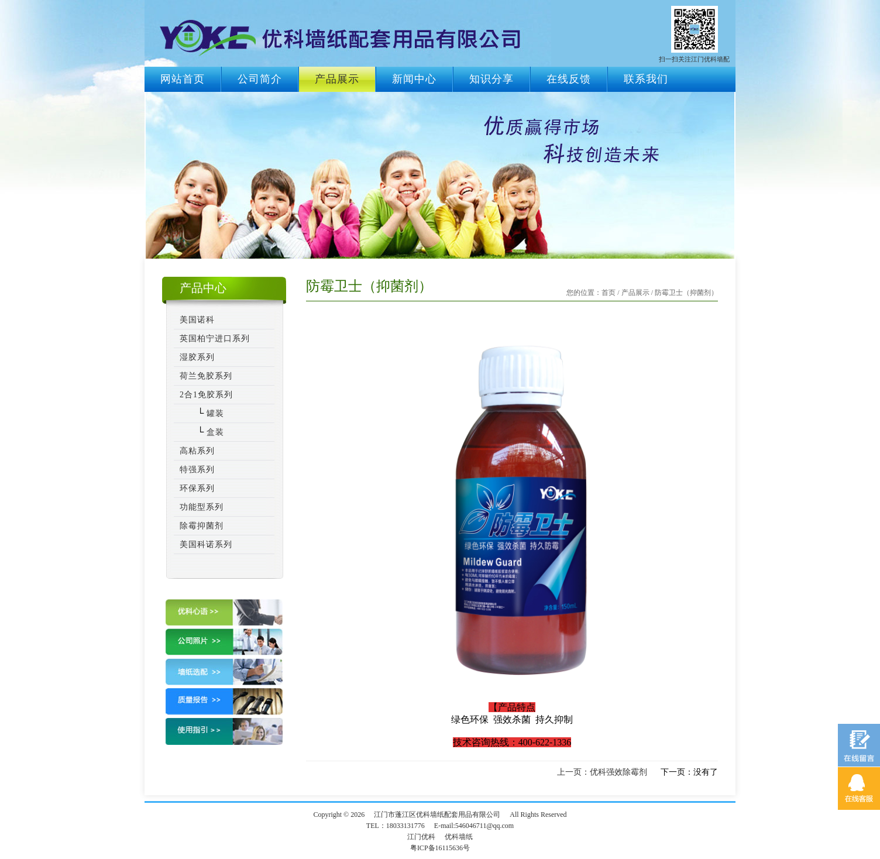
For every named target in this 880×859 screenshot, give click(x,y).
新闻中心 (414, 79)
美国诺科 (197, 319)
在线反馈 (568, 79)
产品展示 (337, 79)
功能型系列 (202, 507)
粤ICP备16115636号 (440, 848)
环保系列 (197, 488)
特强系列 (197, 469)
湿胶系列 (197, 357)
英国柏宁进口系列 (215, 338)
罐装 (214, 413)
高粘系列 (197, 450)
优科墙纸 (459, 837)
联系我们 (646, 79)
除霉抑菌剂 (202, 525)
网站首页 (182, 79)
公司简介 (260, 79)
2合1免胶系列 (206, 394)
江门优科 (421, 837)
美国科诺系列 (206, 544)
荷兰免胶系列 (206, 376)
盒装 (214, 432)
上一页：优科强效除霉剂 (602, 772)
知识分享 (491, 79)
